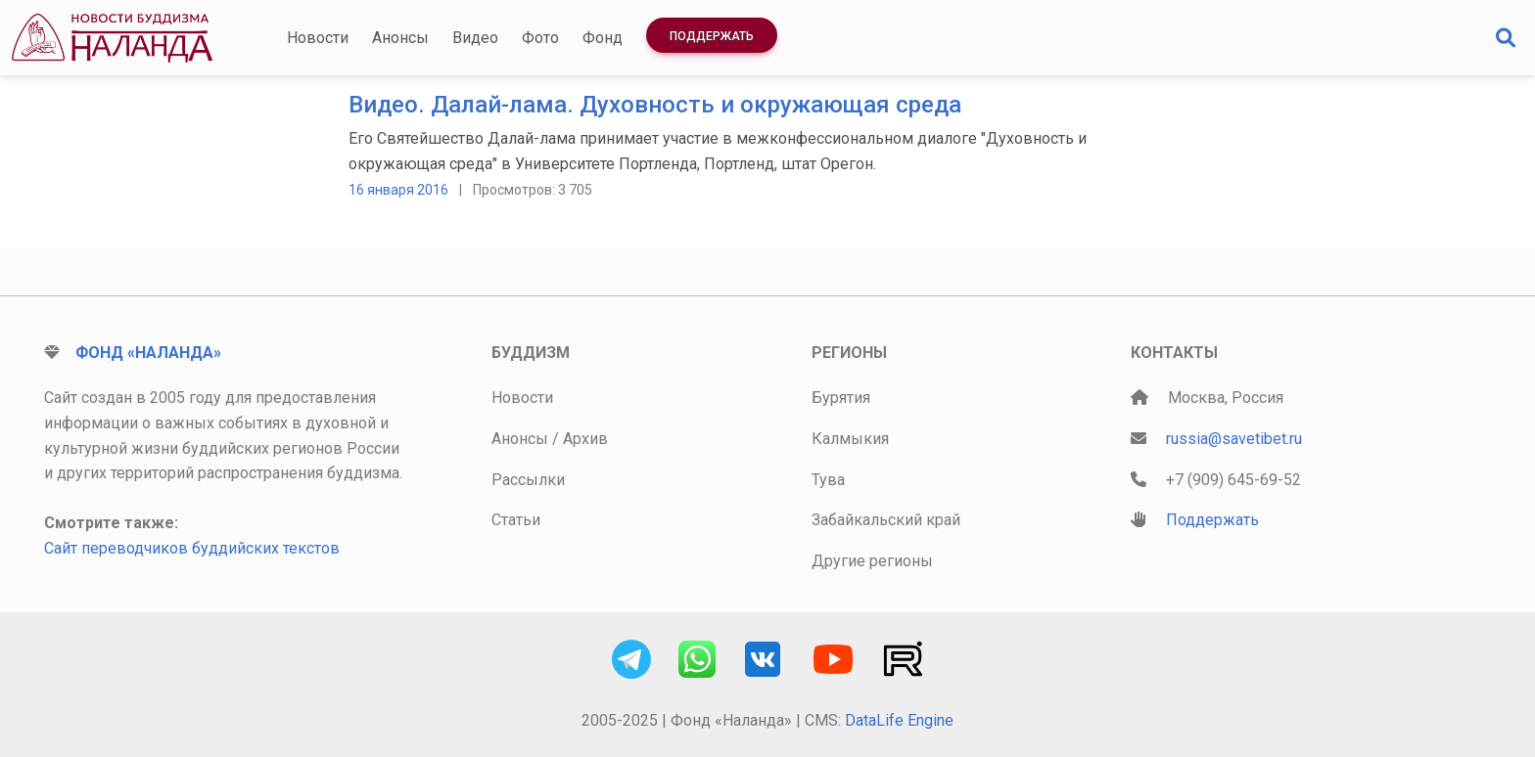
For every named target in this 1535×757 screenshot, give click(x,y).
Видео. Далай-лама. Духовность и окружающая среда (655, 104)
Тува (828, 479)
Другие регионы (872, 561)
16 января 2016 (398, 190)
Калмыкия (850, 438)
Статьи (515, 520)
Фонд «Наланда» (148, 352)
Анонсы (400, 37)
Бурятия (841, 397)
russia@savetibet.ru (1234, 438)
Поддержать (712, 36)
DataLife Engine (899, 720)
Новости (318, 37)
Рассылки (528, 479)
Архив (585, 438)
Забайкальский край (886, 520)
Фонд (602, 37)
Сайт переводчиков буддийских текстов (192, 548)
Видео (475, 37)
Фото (540, 37)
